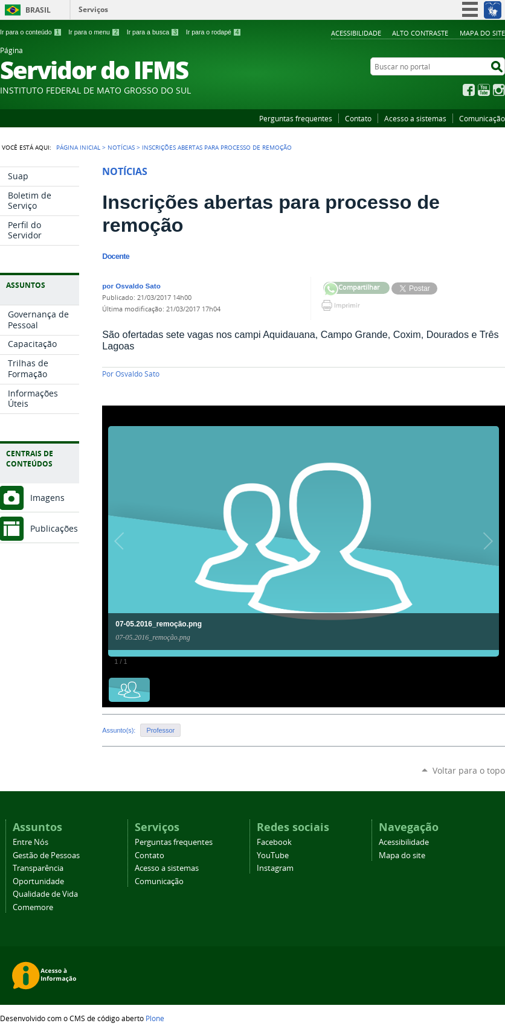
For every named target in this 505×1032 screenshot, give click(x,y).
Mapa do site (482, 32)
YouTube (484, 90)
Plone (155, 1018)
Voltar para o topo (469, 770)
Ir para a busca (153, 32)
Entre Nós (30, 842)
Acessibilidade (356, 32)
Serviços (93, 9)
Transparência (38, 868)
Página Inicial (78, 147)
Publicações (54, 528)
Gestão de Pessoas (46, 855)
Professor (160, 730)
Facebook (469, 90)
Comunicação (482, 118)
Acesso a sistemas (415, 118)
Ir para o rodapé (214, 32)
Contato (358, 118)
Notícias (121, 147)
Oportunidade (38, 881)
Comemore (33, 907)
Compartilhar (330, 289)
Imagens (47, 497)
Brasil (38, 10)
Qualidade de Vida (45, 894)
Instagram (499, 90)
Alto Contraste (420, 32)
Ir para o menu (94, 32)
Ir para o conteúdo (31, 32)
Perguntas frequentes (295, 118)
